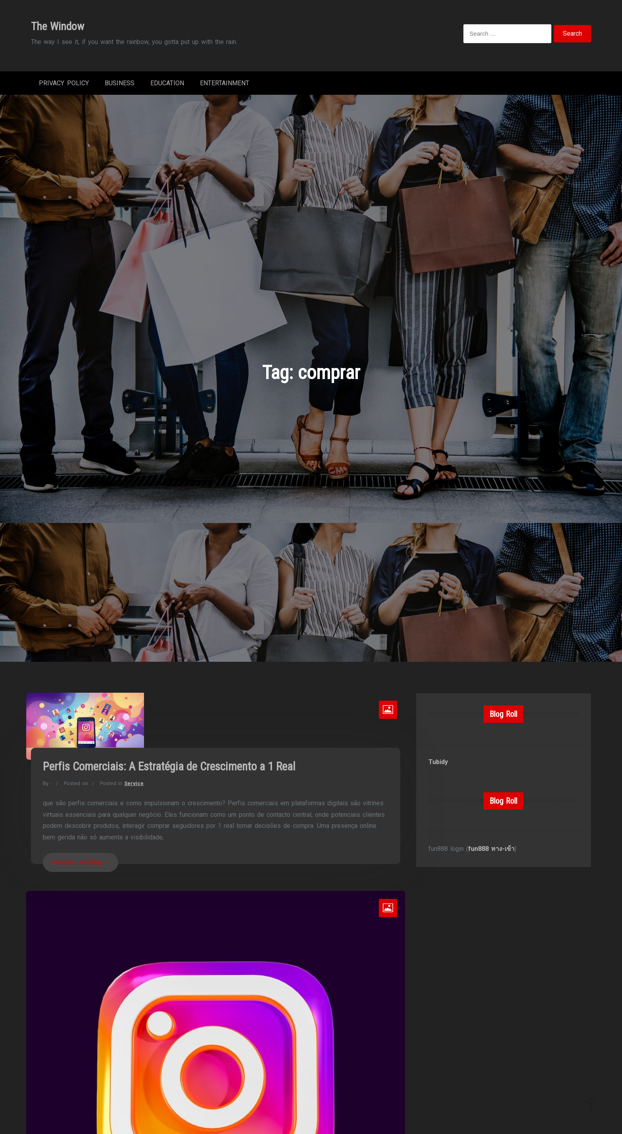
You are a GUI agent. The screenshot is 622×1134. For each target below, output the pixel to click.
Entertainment (224, 83)
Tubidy (438, 762)
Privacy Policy (64, 83)
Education (167, 83)
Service (134, 783)
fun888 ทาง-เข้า (491, 848)
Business (119, 83)
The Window (57, 26)
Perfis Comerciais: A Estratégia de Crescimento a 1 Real (169, 766)
